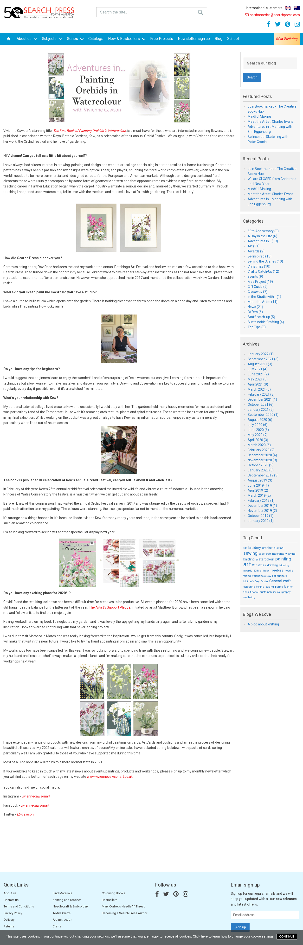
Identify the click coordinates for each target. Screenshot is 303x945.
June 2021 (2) (258, 374)
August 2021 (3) (260, 364)
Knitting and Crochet (67, 900)
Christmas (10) (259, 266)
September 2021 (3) (263, 359)
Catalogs (95, 38)
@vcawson (25, 814)
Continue (286, 936)
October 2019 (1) (260, 516)
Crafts (57, 926)
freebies (277, 570)
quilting (279, 548)
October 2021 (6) (260, 404)
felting (260, 586)
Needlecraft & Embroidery (71, 906)
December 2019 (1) (262, 506)
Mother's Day (251, 581)
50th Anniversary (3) (263, 231)
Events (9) (255, 276)
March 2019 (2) (259, 495)
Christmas (259, 565)
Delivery (9, 919)
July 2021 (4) (257, 369)
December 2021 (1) (262, 399)
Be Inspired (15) (259, 256)
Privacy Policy (13, 913)
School (233, 38)
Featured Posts (257, 96)
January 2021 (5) (261, 409)
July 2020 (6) (257, 425)
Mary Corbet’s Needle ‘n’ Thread (123, 906)
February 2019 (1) (261, 500)
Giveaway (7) (257, 292)
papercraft (265, 553)
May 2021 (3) (258, 379)
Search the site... (114, 12)
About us (27, 38)
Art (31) (253, 246)
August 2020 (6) (260, 420)
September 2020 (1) (263, 415)
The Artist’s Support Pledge (109, 607)
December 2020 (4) (262, 455)
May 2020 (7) (258, 435)
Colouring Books (113, 893)
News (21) (255, 307)
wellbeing (249, 597)
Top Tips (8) (257, 327)
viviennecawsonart (36, 796)
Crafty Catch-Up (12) (263, 271)
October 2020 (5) (260, 465)
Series (75, 38)
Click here (200, 936)
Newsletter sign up (194, 38)
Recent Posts (256, 158)
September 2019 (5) (263, 475)
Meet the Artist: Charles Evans (270, 121)
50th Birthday (286, 38)
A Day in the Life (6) (262, 236)
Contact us (11, 900)
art (247, 564)
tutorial (254, 592)
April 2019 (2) (258, 490)
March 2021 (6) (259, 389)
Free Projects (161, 38)
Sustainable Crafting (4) (266, 322)
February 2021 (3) (261, 394)
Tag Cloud (252, 537)
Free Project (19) (260, 281)
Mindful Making (259, 116)
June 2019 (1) (258, 485)
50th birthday (261, 570)
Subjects (52, 38)
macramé (278, 553)
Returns (9, 926)
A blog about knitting (263, 624)
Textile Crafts (62, 913)
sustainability (268, 592)
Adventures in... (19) (263, 241)
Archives (251, 344)
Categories (253, 221)
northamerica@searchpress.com (272, 15)
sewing (250, 553)
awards (247, 570)
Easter (264, 581)
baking (269, 586)
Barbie (279, 586)
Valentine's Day (261, 576)
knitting (249, 559)
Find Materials (62, 893)
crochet (267, 548)
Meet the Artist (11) (262, 302)
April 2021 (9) (258, 384)
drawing (272, 565)
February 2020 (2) (261, 450)
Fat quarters (279, 576)
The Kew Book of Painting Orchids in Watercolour (89, 131)
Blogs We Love (257, 614)
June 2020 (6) (258, 430)
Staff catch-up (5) (261, 317)
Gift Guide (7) (258, 287)
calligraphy (283, 592)
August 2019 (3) (260, 480)
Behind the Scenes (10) (265, 261)
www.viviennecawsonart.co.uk (110, 776)
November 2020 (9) (262, 460)
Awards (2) (256, 251)
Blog (218, 38)
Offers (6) (255, 312)
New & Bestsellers (126, 38)
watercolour (265, 559)
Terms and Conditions (19, 906)
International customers (264, 8)
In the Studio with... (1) (264, 297)
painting (283, 559)
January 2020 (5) (261, 470)
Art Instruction (62, 919)
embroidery (252, 548)
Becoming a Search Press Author (124, 913)
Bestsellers (109, 900)
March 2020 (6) (259, 445)
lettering (284, 565)
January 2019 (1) (261, 521)
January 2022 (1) (261, 354)
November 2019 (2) (262, 511)
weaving (290, 553)
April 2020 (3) (258, 440)
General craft (280, 581)
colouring (249, 586)
